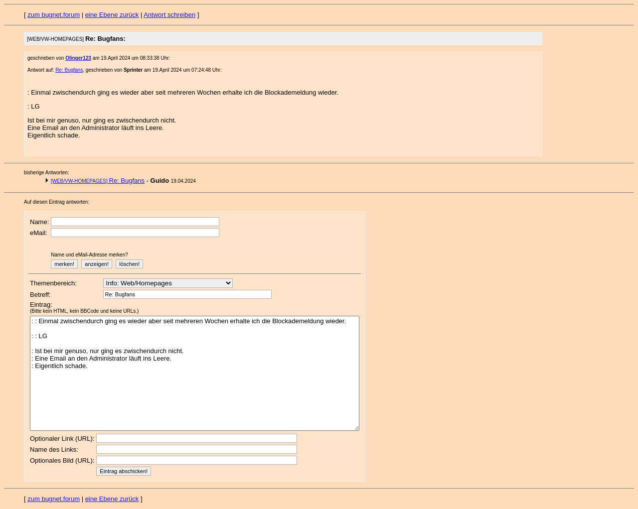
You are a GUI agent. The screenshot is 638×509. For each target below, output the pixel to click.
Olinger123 (78, 58)
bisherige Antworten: (46, 172)
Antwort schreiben (169, 14)
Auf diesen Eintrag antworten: (56, 202)
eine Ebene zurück (112, 14)
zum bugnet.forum (53, 14)
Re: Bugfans (69, 70)
